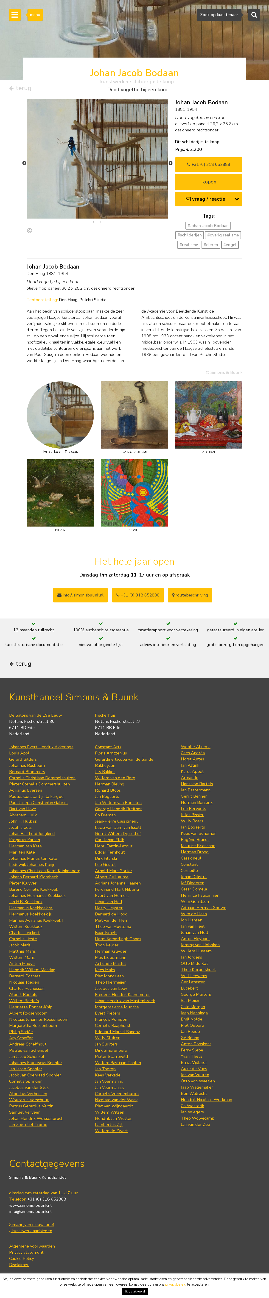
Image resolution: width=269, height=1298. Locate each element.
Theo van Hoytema (113, 926)
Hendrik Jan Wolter (113, 1118)
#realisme (188, 244)
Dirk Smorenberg (111, 1050)
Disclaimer (19, 1264)
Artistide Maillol (110, 963)
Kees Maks (105, 970)
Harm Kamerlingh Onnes (118, 939)
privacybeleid (175, 1284)
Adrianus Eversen (25, 790)
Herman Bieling (109, 784)
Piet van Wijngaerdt (114, 1106)
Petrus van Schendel (28, 1050)
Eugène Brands (195, 839)
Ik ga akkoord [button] (135, 1291)
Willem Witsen (109, 1112)
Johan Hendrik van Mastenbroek (125, 1001)
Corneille (189, 870)
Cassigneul (191, 858)
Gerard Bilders (23, 759)
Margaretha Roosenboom (33, 1025)
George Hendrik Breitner (118, 809)
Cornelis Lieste (23, 939)
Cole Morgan (193, 1007)
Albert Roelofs (23, 994)
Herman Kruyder (110, 951)
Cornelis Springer (25, 1081)
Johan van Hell (108, 901)
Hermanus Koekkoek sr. (31, 908)
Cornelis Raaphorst (113, 1025)
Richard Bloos (108, 790)
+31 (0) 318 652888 (208, 164)
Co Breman (105, 815)
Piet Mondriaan (109, 976)
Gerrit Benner (194, 796)
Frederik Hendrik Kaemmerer (122, 994)
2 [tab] (100, 222)
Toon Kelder (106, 945)
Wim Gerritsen (195, 901)
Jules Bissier (192, 815)
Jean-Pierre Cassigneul (116, 821)
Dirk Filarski (106, 858)
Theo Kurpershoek (198, 969)
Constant (189, 864)
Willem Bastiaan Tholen (118, 1062)
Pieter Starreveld (111, 1056)
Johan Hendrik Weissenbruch (36, 1118)
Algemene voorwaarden (32, 1246)
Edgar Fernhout (110, 852)
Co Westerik (192, 1106)
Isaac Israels (106, 932)
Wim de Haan (194, 914)
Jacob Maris (20, 945)
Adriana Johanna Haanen (118, 883)
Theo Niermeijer (110, 982)
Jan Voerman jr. (109, 1081)
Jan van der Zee (195, 1124)
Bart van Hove (22, 809)
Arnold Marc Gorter (113, 871)
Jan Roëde (190, 1031)
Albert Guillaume (112, 877)
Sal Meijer (190, 1000)
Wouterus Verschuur (29, 1100)
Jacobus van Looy (111, 988)
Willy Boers (192, 821)
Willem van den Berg (115, 778)
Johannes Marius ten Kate (33, 858)
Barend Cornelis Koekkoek (33, 889)
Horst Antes (192, 759)
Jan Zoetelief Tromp (28, 1124)
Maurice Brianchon (198, 846)
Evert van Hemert (112, 895)
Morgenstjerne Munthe (117, 1007)
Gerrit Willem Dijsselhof (118, 833)
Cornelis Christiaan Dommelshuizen (42, 778)
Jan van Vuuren (195, 1075)
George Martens (196, 994)
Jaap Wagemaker (197, 1087)
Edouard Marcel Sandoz (117, 1032)
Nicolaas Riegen (24, 982)
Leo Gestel (105, 864)
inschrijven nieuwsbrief (31, 1224)
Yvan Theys (191, 1056)
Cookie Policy (21, 1258)
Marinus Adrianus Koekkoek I (36, 920)
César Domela (194, 889)
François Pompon (111, 1019)
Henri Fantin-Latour (113, 846)
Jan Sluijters (106, 1044)
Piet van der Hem (111, 920)
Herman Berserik (197, 802)
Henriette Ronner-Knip (30, 1007)
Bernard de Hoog (111, 914)
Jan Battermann (195, 790)
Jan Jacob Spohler (25, 1069)
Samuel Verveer (24, 1112)
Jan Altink (190, 765)
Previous (24, 163)
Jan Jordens (191, 957)
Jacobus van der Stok (29, 1087)
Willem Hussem (196, 951)
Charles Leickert (24, 932)
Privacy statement (26, 1252)
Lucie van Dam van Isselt (118, 827)
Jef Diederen (192, 883)
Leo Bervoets (193, 808)
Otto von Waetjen (198, 1081)
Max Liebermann (110, 957)
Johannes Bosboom (27, 765)
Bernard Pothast (24, 976)
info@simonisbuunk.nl (80, 595)
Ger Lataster (193, 982)
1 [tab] (94, 222)
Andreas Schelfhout (28, 1044)
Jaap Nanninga (194, 1013)
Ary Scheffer (21, 1038)
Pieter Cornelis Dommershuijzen (39, 784)
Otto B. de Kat (194, 963)
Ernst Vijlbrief (194, 1062)
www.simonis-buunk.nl (30, 1205)
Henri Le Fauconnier (200, 895)
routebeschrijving (190, 595)
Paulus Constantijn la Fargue (36, 796)
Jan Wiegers (192, 1112)
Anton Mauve (22, 963)
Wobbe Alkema (195, 746)
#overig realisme (223, 235)
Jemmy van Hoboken (200, 945)
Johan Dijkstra (194, 876)
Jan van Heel (193, 926)
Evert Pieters (107, 1013)
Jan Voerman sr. (109, 1087)
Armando (189, 777)
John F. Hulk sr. (23, 821)
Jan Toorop (105, 1069)
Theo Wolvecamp (197, 1118)
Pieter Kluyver (22, 883)
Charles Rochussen (27, 988)
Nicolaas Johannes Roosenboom (38, 1019)
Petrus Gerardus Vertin (31, 1106)
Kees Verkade (107, 1075)
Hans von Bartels (197, 784)
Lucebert (189, 988)
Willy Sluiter (107, 1038)
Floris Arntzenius (111, 753)
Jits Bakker (105, 771)
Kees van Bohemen (198, 833)
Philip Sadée (21, 1032)
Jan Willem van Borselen (118, 802)
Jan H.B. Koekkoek (25, 901)
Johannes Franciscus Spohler (35, 1062)
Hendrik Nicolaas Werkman (206, 1099)
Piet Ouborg (192, 1025)
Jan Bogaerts (107, 796)
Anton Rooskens (196, 1044)
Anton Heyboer (195, 938)
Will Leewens (194, 976)
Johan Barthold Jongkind (32, 833)
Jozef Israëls (20, 827)
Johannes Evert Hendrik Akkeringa (41, 747)
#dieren (211, 244)
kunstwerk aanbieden (30, 1231)
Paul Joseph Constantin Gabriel (38, 802)
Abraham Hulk (23, 815)
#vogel (230, 244)
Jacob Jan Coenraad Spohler (35, 1075)
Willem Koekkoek (25, 926)
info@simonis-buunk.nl (30, 1211)
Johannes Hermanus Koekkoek (37, 895)
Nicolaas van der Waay (116, 1100)
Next (170, 163)
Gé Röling (190, 1037)
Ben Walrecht (194, 1093)
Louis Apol (19, 753)
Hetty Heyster (109, 908)
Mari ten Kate (22, 852)
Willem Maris (22, 957)
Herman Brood (195, 852)
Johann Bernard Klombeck (33, 877)
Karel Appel (192, 771)
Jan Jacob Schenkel (26, 1056)
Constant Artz (108, 747)
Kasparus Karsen (24, 840)
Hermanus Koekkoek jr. (30, 914)
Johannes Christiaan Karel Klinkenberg (45, 871)
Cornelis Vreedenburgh (117, 1093)
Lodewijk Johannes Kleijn (32, 864)
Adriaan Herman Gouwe (203, 907)
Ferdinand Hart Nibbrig (117, 889)
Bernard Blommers (27, 771)
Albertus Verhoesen (28, 1093)
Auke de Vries (194, 1068)
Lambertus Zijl (109, 1124)
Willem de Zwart (111, 1131)
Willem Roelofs (24, 1001)
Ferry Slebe (192, 1050)
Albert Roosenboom (28, 1013)
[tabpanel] (97, 204)
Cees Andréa (193, 753)
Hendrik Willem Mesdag (32, 970)
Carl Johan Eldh (109, 840)
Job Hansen (191, 920)
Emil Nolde (191, 1019)
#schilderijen (189, 235)
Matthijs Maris (22, 951)
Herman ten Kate (25, 846)
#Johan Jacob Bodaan (208, 225)
